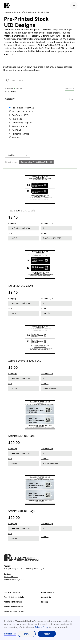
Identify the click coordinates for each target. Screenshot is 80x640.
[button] (74, 5)
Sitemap (44, 602)
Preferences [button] (10, 633)
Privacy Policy (41, 627)
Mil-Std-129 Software (13, 602)
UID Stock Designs (12, 592)
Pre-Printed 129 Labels (14, 597)
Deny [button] (26, 633)
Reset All (69, 88)
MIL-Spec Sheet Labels (14, 611)
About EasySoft (47, 592)
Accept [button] (47, 633)
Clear (71, 99)
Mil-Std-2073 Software (13, 606)
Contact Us (46, 597)
